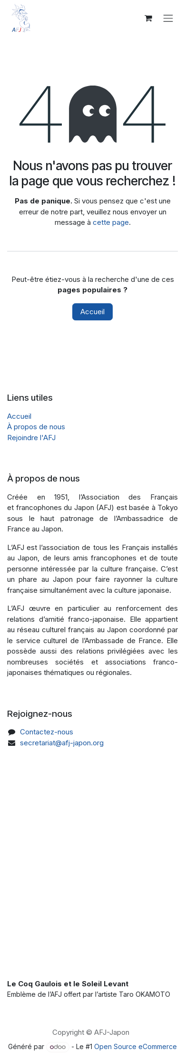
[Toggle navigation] (168, 18)
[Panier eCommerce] (148, 18)
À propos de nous (36, 426)
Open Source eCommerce (135, 1046)
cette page (111, 222)
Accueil (92, 311)
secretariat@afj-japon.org (62, 742)
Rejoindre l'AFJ (31, 437)
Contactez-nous (46, 731)
